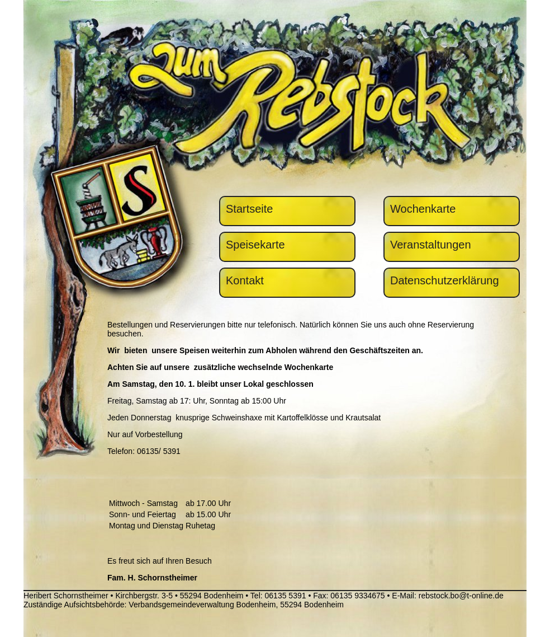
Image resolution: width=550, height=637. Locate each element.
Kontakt (245, 280)
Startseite (249, 209)
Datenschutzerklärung (444, 280)
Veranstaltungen (430, 244)
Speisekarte (255, 244)
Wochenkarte (423, 209)
